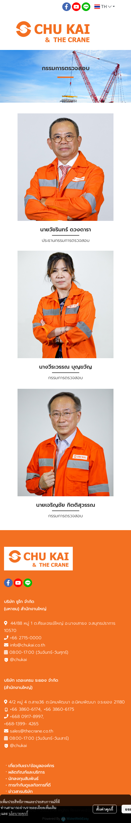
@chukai (15, 659)
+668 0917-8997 (26, 716)
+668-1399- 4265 (21, 724)
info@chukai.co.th (27, 645)
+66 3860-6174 (25, 709)
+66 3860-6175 (59, 709)
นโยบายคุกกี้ (18, 813)
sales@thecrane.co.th (31, 731)
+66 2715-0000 (26, 638)
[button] (104, 6)
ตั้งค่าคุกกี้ (104, 809)
